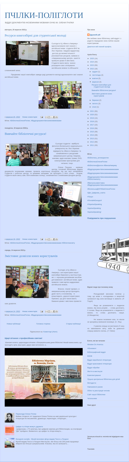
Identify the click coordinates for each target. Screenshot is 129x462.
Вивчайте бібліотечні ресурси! (25, 133)
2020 (92, 115)
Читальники (92, 398)
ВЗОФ (89, 356)
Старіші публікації (73, 324)
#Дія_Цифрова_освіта (96, 193)
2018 (92, 121)
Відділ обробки (93, 368)
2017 (92, 125)
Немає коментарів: (30, 117)
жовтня (95, 78)
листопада (96, 75)
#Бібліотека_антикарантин (98, 158)
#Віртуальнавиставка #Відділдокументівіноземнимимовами (102, 184)
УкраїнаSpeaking (94, 208)
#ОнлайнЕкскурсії (94, 200)
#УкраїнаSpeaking (94, 204)
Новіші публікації (13, 324)
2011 (92, 145)
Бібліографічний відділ (96, 352)
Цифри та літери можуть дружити (29, 427)
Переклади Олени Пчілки (26, 414)
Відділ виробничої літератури (99, 360)
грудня (95, 72)
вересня (95, 82)
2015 (92, 132)
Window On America (95, 344)
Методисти (91, 383)
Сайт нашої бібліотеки (96, 395)
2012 (92, 142)
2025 (92, 58)
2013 (92, 138)
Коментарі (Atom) (50, 332)
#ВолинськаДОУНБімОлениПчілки (101, 189)
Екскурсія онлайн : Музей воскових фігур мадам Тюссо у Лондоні (42, 439)
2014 (92, 135)
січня (94, 107)
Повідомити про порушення (101, 218)
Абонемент (91, 348)
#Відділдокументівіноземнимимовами (46, 121)
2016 (92, 128)
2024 (92, 62)
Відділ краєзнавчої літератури (99, 364)
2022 (92, 69)
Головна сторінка (43, 324)
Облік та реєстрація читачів (98, 391)
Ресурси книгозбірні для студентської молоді (35, 35)
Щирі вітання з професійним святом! (23, 338)
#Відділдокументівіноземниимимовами (103, 169)
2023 (92, 65)
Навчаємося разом (95, 387)
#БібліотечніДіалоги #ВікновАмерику (102, 165)
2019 (92, 118)
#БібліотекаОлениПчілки (20, 121)
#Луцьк (90, 197)
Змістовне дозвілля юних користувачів (31, 256)
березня (95, 100)
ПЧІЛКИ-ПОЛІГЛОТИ (44, 15)
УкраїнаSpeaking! (94, 212)
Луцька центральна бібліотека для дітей (103, 379)
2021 (92, 111)
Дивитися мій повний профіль (99, 47)
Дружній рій (95, 35)
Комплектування (94, 375)
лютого (95, 104)
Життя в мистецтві (94, 371)
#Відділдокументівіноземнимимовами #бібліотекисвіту (53, 243)
